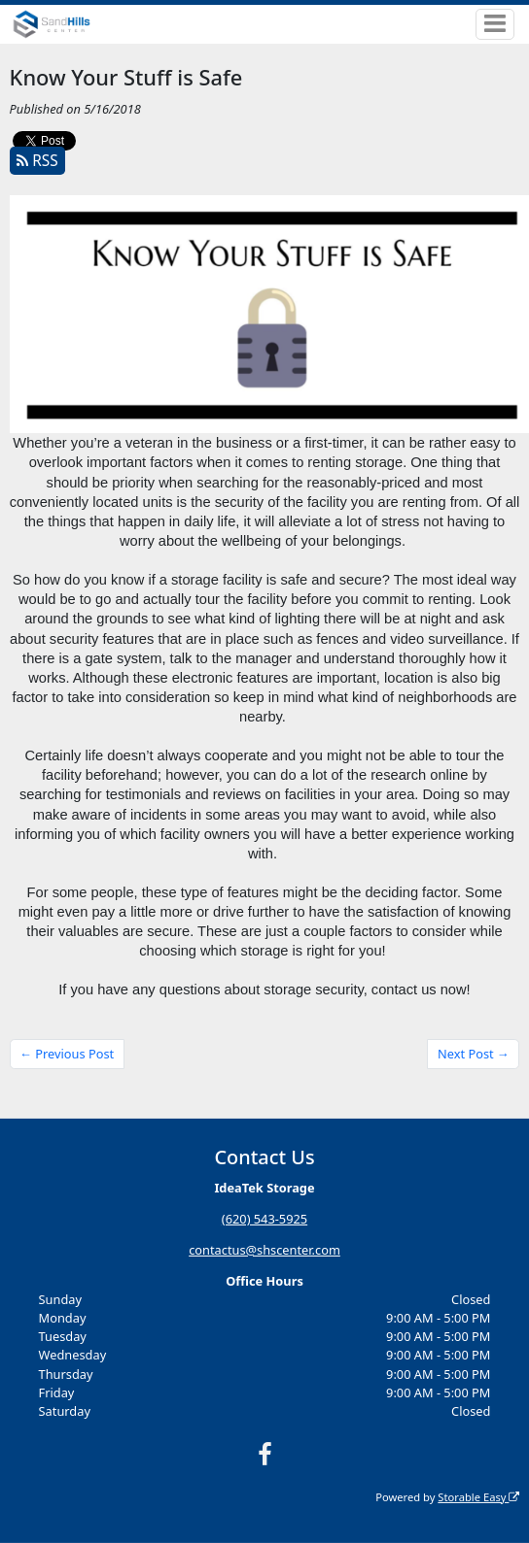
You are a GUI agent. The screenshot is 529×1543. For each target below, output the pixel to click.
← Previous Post (66, 1053)
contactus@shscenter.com (264, 1249)
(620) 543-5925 (264, 1218)
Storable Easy (478, 1496)
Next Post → (474, 1053)
